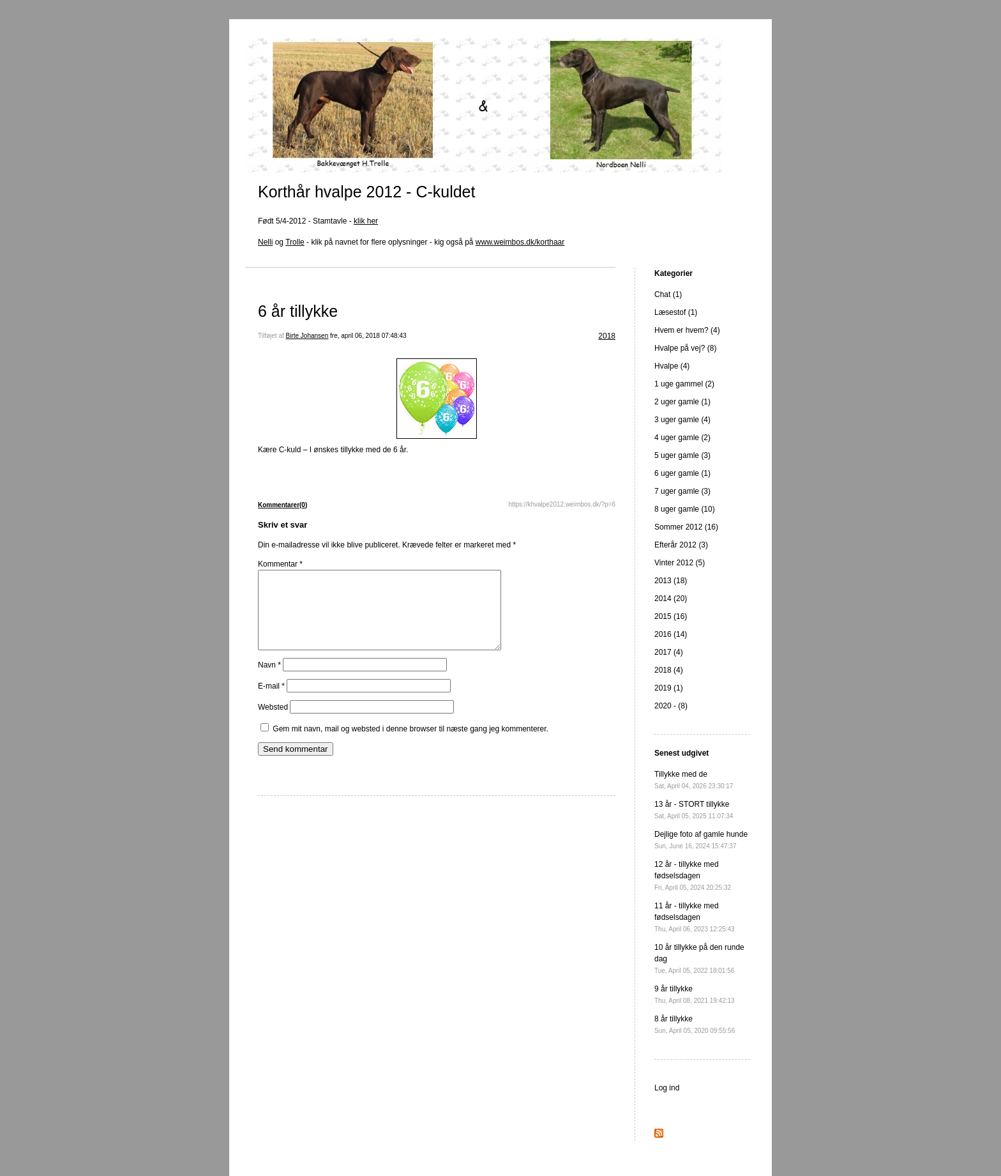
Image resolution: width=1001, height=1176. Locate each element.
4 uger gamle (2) (682, 437)
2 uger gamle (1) (682, 401)
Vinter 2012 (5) (679, 562)
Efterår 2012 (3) (681, 544)
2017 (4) (668, 652)
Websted (273, 722)
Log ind (666, 1087)
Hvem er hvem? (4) (687, 330)
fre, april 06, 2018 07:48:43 (368, 335)
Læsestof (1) (675, 312)
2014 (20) (670, 598)
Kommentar (280, 564)
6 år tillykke (298, 311)
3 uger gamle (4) (682, 419)
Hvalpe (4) (671, 366)
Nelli (265, 242)
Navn (269, 680)
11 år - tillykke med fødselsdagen (694, 917)
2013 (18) (670, 580)
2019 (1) (668, 687)
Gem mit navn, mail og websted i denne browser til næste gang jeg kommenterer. (410, 744)
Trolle (295, 242)
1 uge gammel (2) (684, 383)
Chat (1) (668, 294)
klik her (366, 221)
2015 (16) (670, 616)
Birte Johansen (307, 335)
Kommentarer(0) (282, 504)
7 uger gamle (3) (682, 491)
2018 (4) (668, 670)
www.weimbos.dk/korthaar (520, 242)
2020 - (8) (671, 705)
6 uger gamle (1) (682, 473)
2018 (606, 336)
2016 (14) (670, 634)
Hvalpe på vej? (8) (685, 348)
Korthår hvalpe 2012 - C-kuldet (366, 192)
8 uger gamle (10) (684, 509)
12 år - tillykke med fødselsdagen (692, 875)
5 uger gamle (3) (682, 455)
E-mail (271, 701)
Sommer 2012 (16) (686, 527)
